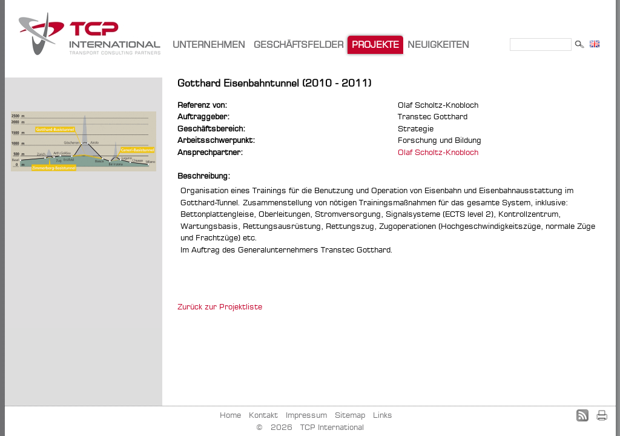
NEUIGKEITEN (438, 44)
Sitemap (350, 415)
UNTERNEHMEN (209, 44)
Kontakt (263, 415)
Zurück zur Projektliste (219, 306)
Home (230, 415)
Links (382, 415)
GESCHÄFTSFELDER (298, 44)
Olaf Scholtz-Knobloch (438, 152)
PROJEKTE (375, 44)
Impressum (306, 415)
